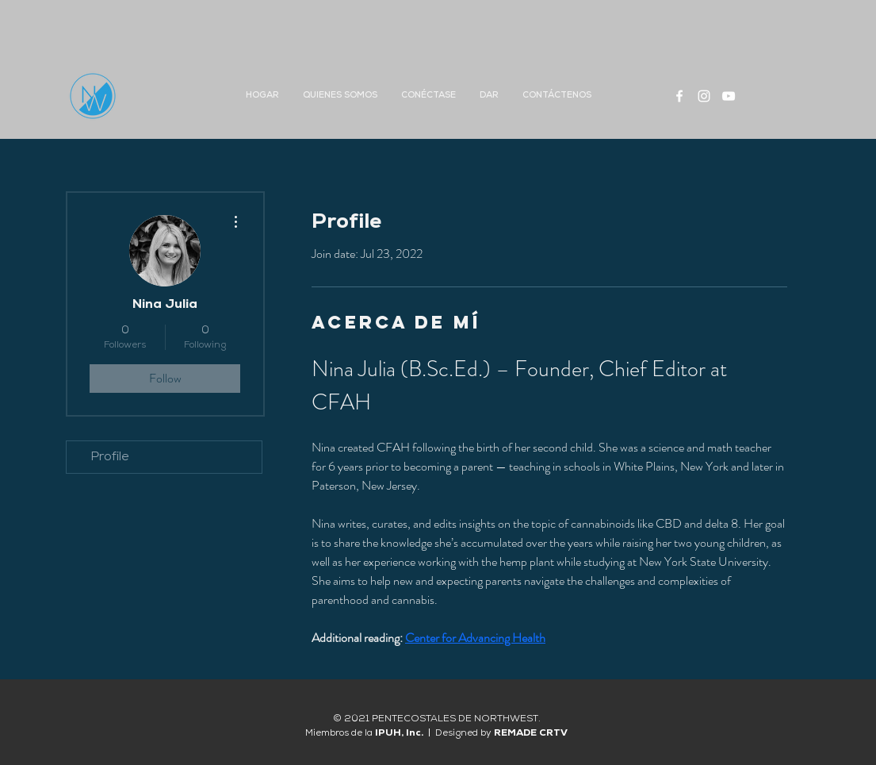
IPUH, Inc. (401, 733)
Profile (109, 457)
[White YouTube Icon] (728, 96)
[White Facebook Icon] (679, 96)
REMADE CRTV (531, 733)
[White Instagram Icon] (704, 96)
